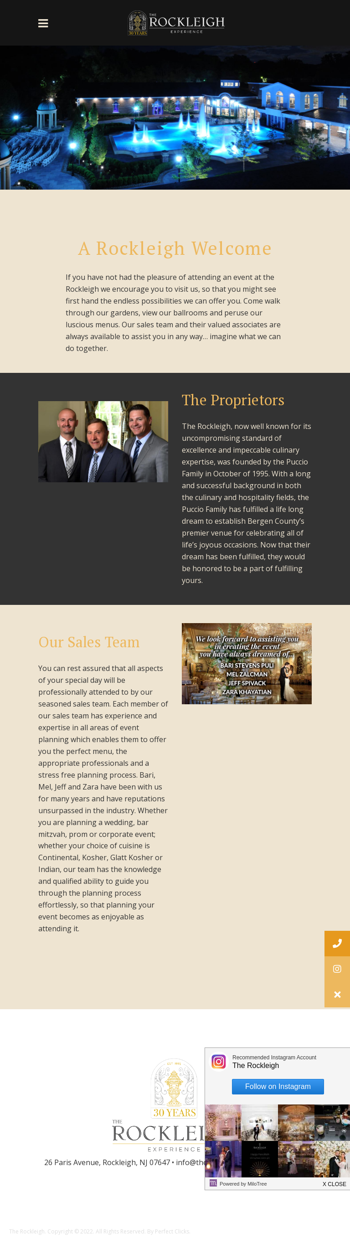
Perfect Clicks (172, 1231)
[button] (337, 994)
